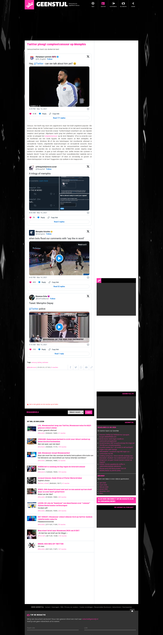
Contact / (48, 607)
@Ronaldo (41, 433)
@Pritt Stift (41, 536)
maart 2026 (103, 485)
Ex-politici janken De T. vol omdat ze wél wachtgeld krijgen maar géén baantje (116, 448)
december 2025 (104, 491)
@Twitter (38, 63)
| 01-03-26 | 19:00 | (55, 497)
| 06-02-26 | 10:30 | (55, 511)
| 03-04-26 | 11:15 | (55, 447)
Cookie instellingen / (87, 607)
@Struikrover (31, 367)
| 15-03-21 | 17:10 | (47, 367)
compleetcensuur (51, 136)
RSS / (63, 607)
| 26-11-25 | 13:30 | (56, 536)
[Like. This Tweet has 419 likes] (32, 282)
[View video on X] (59, 258)
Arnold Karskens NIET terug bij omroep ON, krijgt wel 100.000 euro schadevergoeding (117, 444)
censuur (34, 362)
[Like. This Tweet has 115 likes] (32, 349)
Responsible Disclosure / (103, 607)
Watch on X (82, 245)
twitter (39, 362)
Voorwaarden (127, 607)
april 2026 (102, 483)
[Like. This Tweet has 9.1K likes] (32, 114)
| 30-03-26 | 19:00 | (55, 461)
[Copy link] (54, 114)
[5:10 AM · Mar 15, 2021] (38, 344)
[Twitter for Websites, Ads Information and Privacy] (88, 109)
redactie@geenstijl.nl (90, 619)
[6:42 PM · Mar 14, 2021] (38, 277)
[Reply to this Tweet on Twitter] (42, 114)
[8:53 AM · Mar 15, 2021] (38, 213)
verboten (45, 362)
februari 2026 (103, 487)
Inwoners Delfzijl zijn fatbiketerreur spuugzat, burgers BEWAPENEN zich (114, 436)
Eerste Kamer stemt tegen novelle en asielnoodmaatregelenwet (111, 440)
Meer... (101, 493)
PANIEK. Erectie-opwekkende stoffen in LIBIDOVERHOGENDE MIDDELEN (112, 465)
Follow (49, 59)
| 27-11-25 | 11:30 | (55, 524)
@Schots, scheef (43, 483)
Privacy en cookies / (72, 607)
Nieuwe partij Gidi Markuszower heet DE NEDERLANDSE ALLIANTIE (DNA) (112, 469)
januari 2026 (103, 489)
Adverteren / (117, 607)
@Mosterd (41, 472)
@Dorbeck (41, 447)
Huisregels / (56, 607)
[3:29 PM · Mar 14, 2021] (38, 109)
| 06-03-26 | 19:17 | (59, 483)
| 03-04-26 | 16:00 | (55, 433)
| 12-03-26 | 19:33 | (55, 472)
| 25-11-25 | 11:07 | (55, 549)
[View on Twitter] (88, 58)
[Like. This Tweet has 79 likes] (32, 217)
